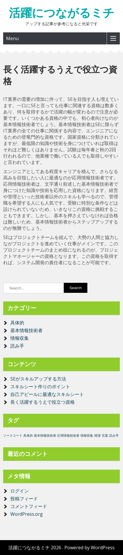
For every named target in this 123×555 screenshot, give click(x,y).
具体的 (17, 322)
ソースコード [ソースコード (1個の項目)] (12, 436)
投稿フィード (24, 498)
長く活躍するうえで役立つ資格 (42, 402)
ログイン (19, 491)
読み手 (17, 346)
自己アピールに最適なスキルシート (47, 394)
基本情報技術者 (26, 330)
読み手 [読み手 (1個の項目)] (114, 436)
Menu (12, 38)
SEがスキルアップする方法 (38, 379)
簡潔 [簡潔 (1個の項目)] (97, 436)
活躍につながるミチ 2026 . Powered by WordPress (61, 547)
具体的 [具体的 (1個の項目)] (28, 436)
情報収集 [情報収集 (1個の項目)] (86, 436)
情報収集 (19, 338)
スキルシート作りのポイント (40, 386)
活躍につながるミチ (61, 13)
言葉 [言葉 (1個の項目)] (105, 436)
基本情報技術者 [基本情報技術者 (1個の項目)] (45, 436)
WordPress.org (26, 514)
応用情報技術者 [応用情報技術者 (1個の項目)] (68, 436)
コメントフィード (28, 506)
